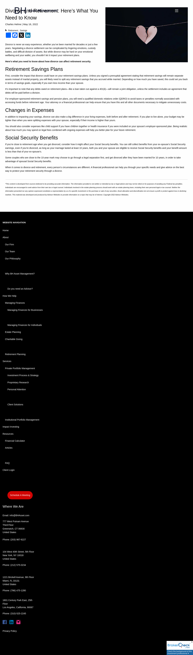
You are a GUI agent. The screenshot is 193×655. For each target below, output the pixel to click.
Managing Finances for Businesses (25, 310)
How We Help (9, 296)
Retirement (13, 30)
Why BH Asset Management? (20, 273)
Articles (8, 448)
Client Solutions (15, 404)
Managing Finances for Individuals (24, 325)
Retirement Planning (15, 354)
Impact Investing (11, 426)
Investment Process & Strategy (23, 375)
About (6, 237)
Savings (23, 30)
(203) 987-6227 (18, 539)
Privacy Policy (10, 631)
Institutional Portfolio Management (22, 419)
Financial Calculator (15, 441)
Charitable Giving (13, 339)
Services (7, 361)
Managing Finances (15, 303)
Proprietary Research (18, 382)
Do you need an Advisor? (20, 288)
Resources (8, 434)
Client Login (9, 470)
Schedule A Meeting (20, 495)
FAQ (7, 463)
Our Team (10, 251)
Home (6, 230)
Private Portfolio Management (20, 368)
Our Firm (9, 244)
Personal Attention (16, 389)
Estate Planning (13, 332)
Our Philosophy (13, 258)
